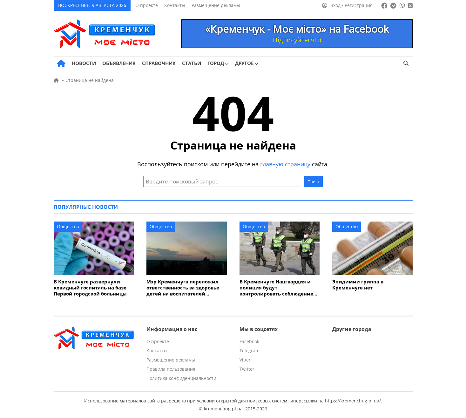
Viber (245, 360)
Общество (68, 226)
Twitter (247, 369)
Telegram (250, 351)
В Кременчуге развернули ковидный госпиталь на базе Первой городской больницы (90, 288)
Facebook (249, 341)
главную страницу (285, 164)
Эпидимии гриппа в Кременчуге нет (357, 285)
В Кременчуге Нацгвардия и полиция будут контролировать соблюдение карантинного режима (276, 288)
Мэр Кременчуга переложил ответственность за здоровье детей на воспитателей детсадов (182, 288)
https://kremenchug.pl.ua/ (353, 401)
